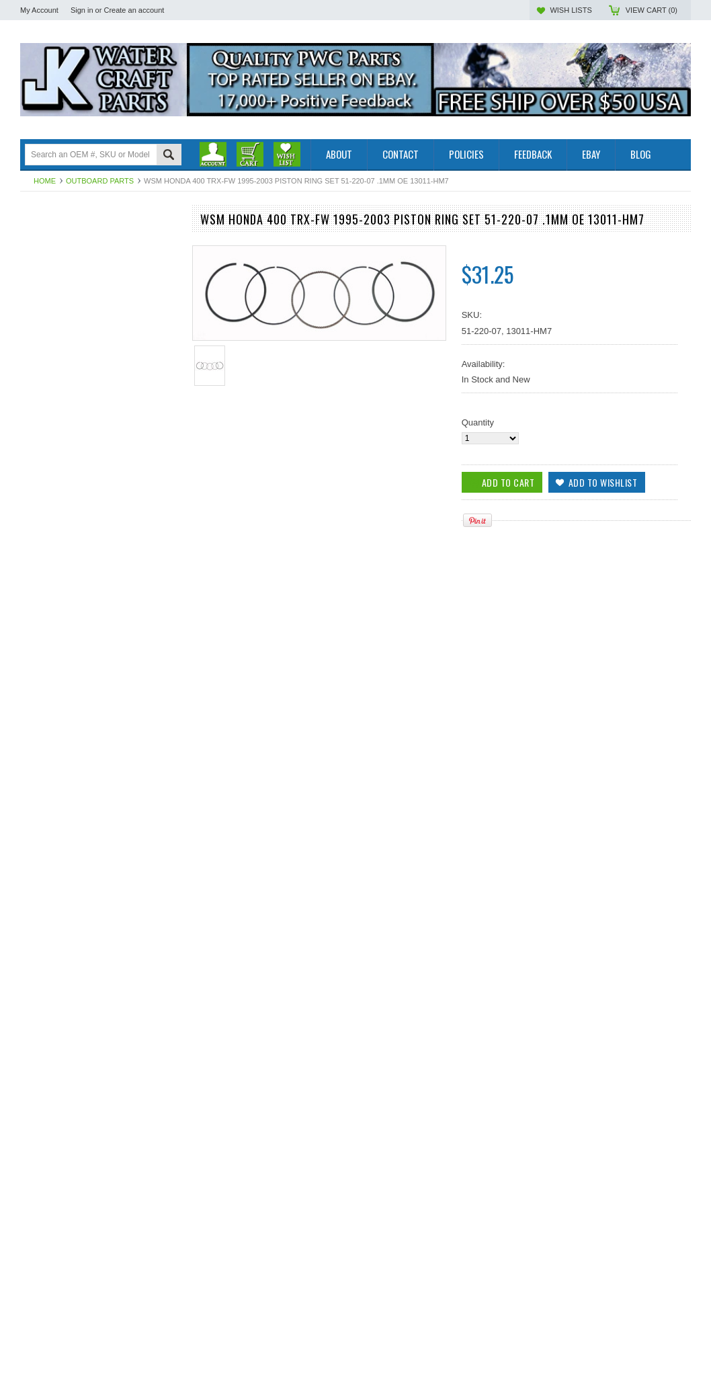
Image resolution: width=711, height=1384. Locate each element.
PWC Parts (41, 250)
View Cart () (651, 10)
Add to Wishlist (160, 838)
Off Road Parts (49, 261)
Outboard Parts (100, 181)
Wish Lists (570, 10)
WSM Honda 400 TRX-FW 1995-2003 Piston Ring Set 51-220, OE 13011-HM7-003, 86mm (98, 1312)
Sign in (82, 10)
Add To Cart (58, 839)
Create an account (133, 10)
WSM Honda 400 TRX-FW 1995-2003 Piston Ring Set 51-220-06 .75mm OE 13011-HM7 (98, 1048)
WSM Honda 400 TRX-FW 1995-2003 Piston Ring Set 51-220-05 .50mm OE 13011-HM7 (98, 916)
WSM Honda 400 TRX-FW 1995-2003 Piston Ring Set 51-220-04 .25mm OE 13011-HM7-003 (98, 784)
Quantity (478, 422)
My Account (39, 10)
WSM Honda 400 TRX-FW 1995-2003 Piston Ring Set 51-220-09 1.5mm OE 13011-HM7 (98, 1180)
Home (45, 181)
